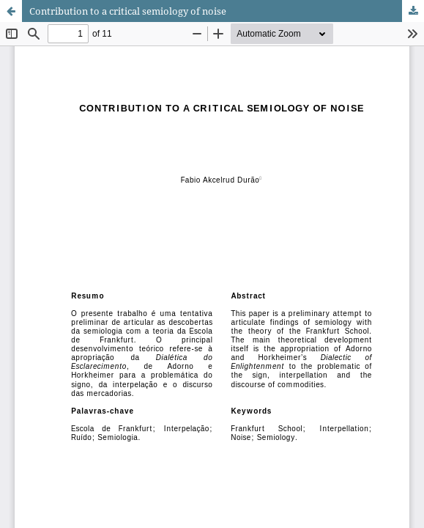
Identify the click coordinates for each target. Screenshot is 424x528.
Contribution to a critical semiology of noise (127, 11)
